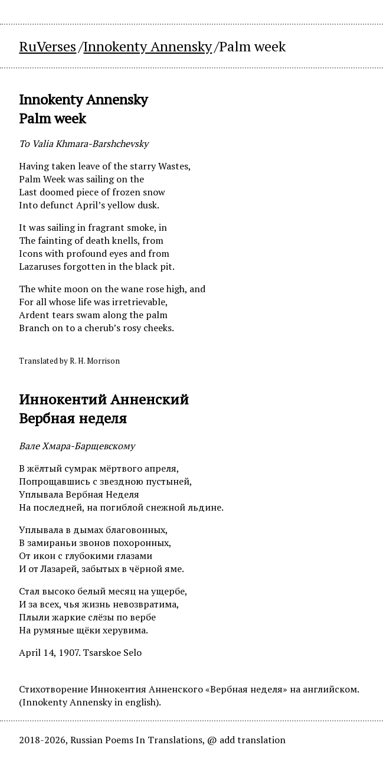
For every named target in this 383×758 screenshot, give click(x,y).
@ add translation (246, 739)
